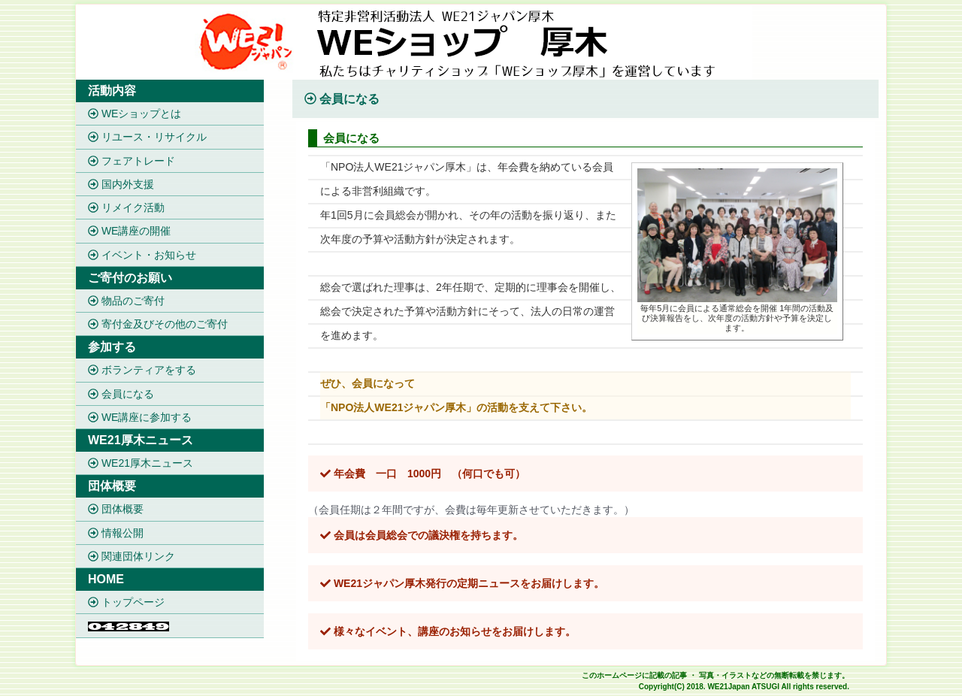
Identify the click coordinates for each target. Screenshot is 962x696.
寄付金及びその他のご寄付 (158, 324)
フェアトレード (131, 161)
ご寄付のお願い (130, 277)
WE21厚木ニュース (140, 440)
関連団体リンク (131, 556)
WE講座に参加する (140, 417)
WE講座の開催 (129, 231)
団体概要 (112, 486)
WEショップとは (134, 113)
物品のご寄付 (126, 301)
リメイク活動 (126, 207)
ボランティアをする (142, 371)
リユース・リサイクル (147, 138)
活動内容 (112, 90)
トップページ (126, 602)
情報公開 (116, 533)
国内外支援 (121, 184)
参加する (112, 346)
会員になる (121, 394)
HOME (106, 579)
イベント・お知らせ (142, 255)
